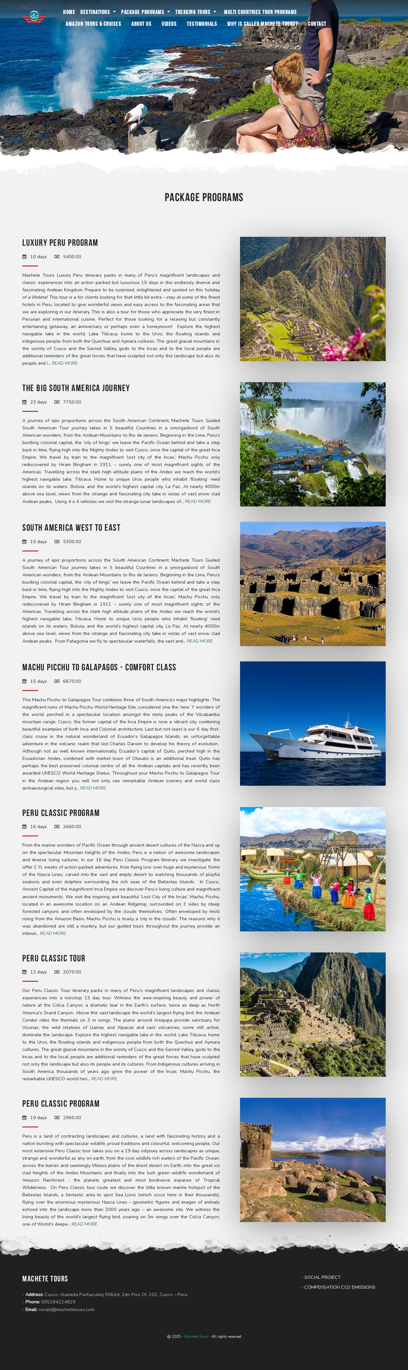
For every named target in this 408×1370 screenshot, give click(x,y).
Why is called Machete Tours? (262, 24)
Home (69, 12)
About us (141, 24)
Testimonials (202, 24)
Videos (169, 24)
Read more (65, 363)
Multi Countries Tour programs (260, 12)
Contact (317, 24)
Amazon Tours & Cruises (93, 24)
